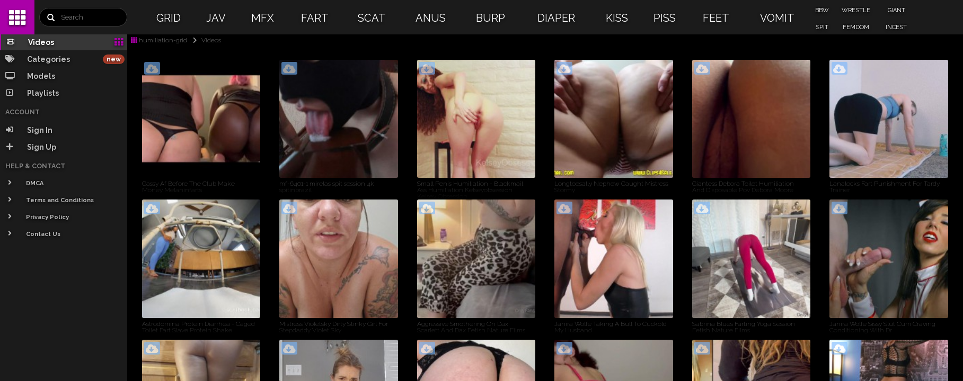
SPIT (822, 27)
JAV (216, 18)
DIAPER (556, 18)
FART (315, 18)
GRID (168, 18)
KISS (617, 18)
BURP (490, 18)
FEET (716, 18)
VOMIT (777, 18)
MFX (262, 18)
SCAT (372, 18)
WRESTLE (856, 10)
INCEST (896, 27)
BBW (822, 10)
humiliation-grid (159, 40)
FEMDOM (856, 27)
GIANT (896, 10)
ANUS (431, 18)
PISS (664, 18)
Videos (205, 40)
